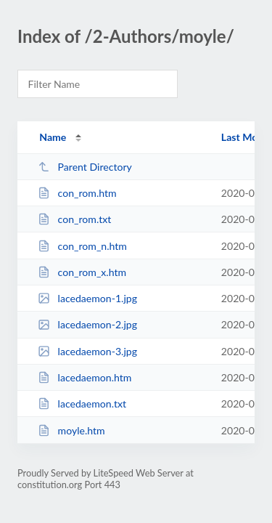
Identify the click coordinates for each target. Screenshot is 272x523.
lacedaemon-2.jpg (87, 324)
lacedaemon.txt (82, 403)
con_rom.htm (77, 193)
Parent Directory (85, 167)
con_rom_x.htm (82, 272)
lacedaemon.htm (84, 377)
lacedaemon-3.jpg (87, 351)
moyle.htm (71, 430)
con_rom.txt (74, 219)
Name (52, 137)
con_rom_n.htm (82, 246)
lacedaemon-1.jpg (87, 298)
